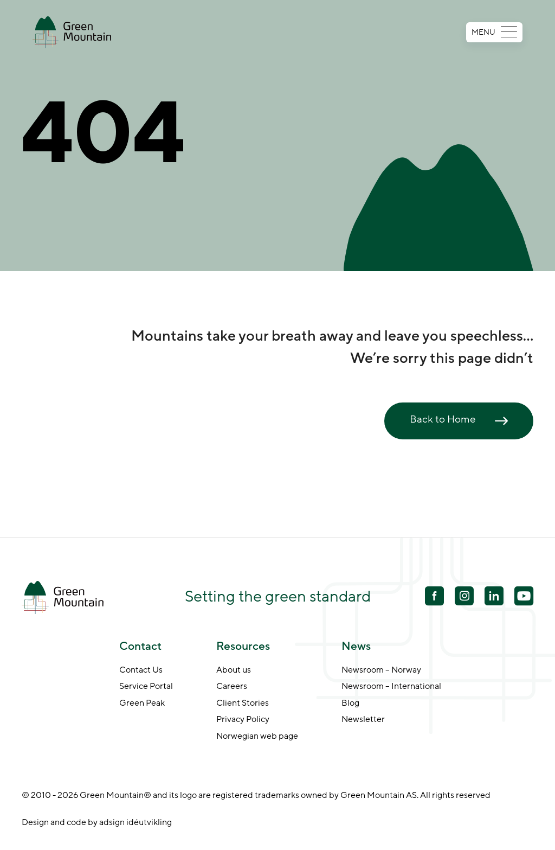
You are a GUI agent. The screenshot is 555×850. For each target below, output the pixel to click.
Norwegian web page (257, 737)
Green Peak (142, 703)
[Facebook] (434, 597)
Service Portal (146, 687)
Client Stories (242, 703)
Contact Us (141, 670)
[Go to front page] (72, 32)
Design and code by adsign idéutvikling (97, 822)
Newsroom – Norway (381, 670)
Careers (231, 687)
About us (233, 670)
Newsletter (363, 720)
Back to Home (443, 419)
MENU (494, 32)
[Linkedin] (494, 597)
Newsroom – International (391, 687)
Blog (350, 703)
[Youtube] (464, 595)
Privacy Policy (242, 720)
